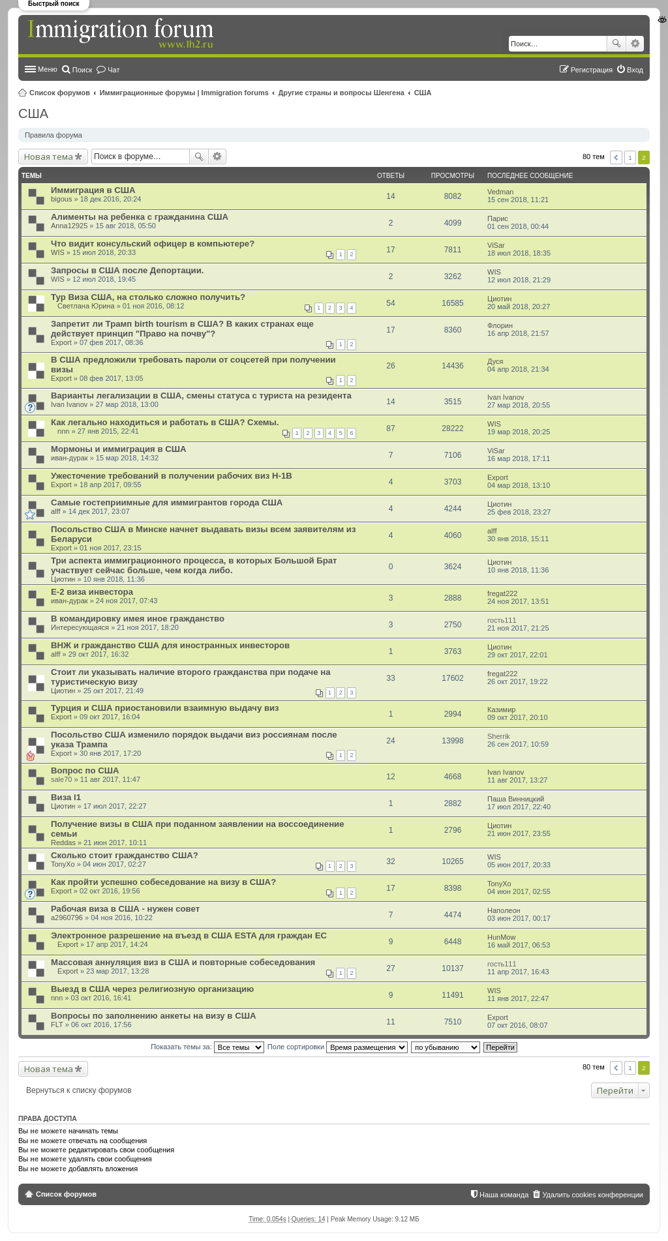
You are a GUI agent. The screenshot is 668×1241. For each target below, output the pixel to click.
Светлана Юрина (86, 306)
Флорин (500, 325)
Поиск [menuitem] (82, 70)
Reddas (63, 842)
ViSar (496, 245)
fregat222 (502, 593)
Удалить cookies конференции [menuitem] (592, 1195)
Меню (47, 69)
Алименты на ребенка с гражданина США (139, 217)
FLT (57, 1024)
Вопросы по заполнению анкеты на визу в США (153, 1016)
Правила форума (53, 135)
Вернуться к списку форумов (79, 1090)
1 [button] (630, 157)
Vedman (500, 192)
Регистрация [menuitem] (592, 70)
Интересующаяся (80, 627)
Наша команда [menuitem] (503, 1195)
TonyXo (63, 864)
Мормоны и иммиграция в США (118, 449)
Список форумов (59, 93)
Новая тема (48, 156)
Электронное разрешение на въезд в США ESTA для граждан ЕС (189, 935)
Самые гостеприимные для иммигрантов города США (166, 502)
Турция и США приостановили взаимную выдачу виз (165, 708)
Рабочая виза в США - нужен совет (125, 909)
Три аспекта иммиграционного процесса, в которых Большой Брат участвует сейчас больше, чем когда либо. (194, 565)
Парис (497, 218)
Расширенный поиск (635, 44)
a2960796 (67, 917)
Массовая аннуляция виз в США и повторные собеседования (183, 962)
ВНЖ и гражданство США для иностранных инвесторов (170, 645)
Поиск (616, 44)
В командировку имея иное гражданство (137, 618)
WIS (58, 252)
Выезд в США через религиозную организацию (152, 989)
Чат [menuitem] (113, 70)
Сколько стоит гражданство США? (124, 855)
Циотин (499, 299)
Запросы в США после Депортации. (127, 270)
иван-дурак (69, 458)
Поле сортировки (337, 1047)
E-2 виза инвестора (92, 592)
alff (55, 511)
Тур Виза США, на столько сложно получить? (148, 297)
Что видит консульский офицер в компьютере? (152, 243)
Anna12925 (69, 226)
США (423, 93)
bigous (61, 199)
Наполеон (504, 910)
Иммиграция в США (93, 190)
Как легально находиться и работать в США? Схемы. (165, 422)
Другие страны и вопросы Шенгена (341, 93)
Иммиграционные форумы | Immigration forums (184, 93)
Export (61, 342)
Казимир (501, 709)
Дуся (495, 361)
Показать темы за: (207, 1047)
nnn (63, 431)
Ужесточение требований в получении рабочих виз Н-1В (171, 476)
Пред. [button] (616, 157)
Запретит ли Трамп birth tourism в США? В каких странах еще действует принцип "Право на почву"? (182, 328)
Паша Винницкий (515, 799)
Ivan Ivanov (69, 404)
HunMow (501, 937)
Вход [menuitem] (635, 70)
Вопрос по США (85, 770)
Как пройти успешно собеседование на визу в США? (163, 882)
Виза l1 (66, 797)
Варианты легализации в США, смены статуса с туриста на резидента (201, 395)
